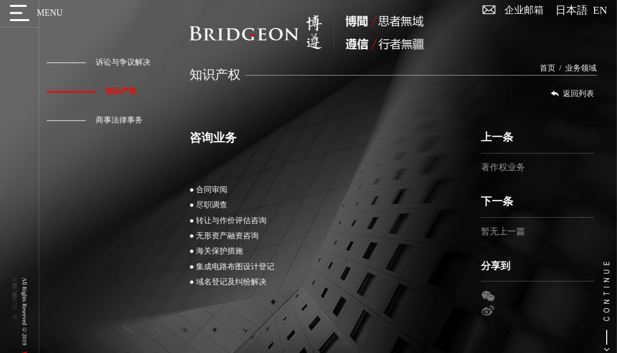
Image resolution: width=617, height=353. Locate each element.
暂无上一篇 (509, 231)
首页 (553, 68)
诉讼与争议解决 (96, 62)
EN (600, 10)
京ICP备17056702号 (14, 293)
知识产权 (90, 91)
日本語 (574, 10)
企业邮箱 (524, 10)
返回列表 (577, 94)
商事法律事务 (93, 120)
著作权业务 (509, 167)
